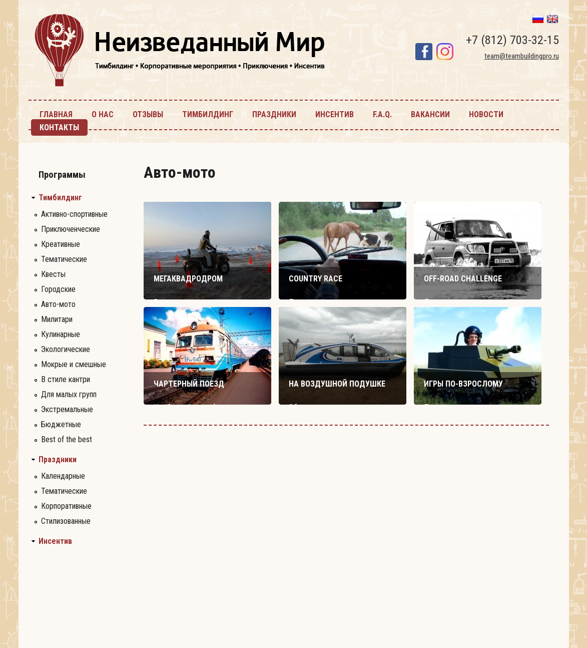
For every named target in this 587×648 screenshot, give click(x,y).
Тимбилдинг (60, 198)
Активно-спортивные (74, 214)
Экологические (65, 349)
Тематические (64, 259)
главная (56, 114)
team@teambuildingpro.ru (521, 56)
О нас (103, 114)
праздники (274, 114)
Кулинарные (60, 334)
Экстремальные (67, 409)
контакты (59, 127)
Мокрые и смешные (73, 364)
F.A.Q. (382, 114)
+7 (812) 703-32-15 (512, 40)
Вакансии (430, 114)
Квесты (53, 274)
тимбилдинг (207, 114)
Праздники (58, 460)
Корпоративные (66, 506)
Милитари (57, 319)
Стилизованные (66, 521)
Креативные (60, 244)
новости (486, 114)
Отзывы (148, 114)
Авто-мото (58, 304)
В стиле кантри (65, 379)
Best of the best (66, 439)
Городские (58, 289)
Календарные (63, 476)
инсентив (334, 114)
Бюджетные (61, 424)
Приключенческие (70, 229)
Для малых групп (69, 394)
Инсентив (55, 541)
